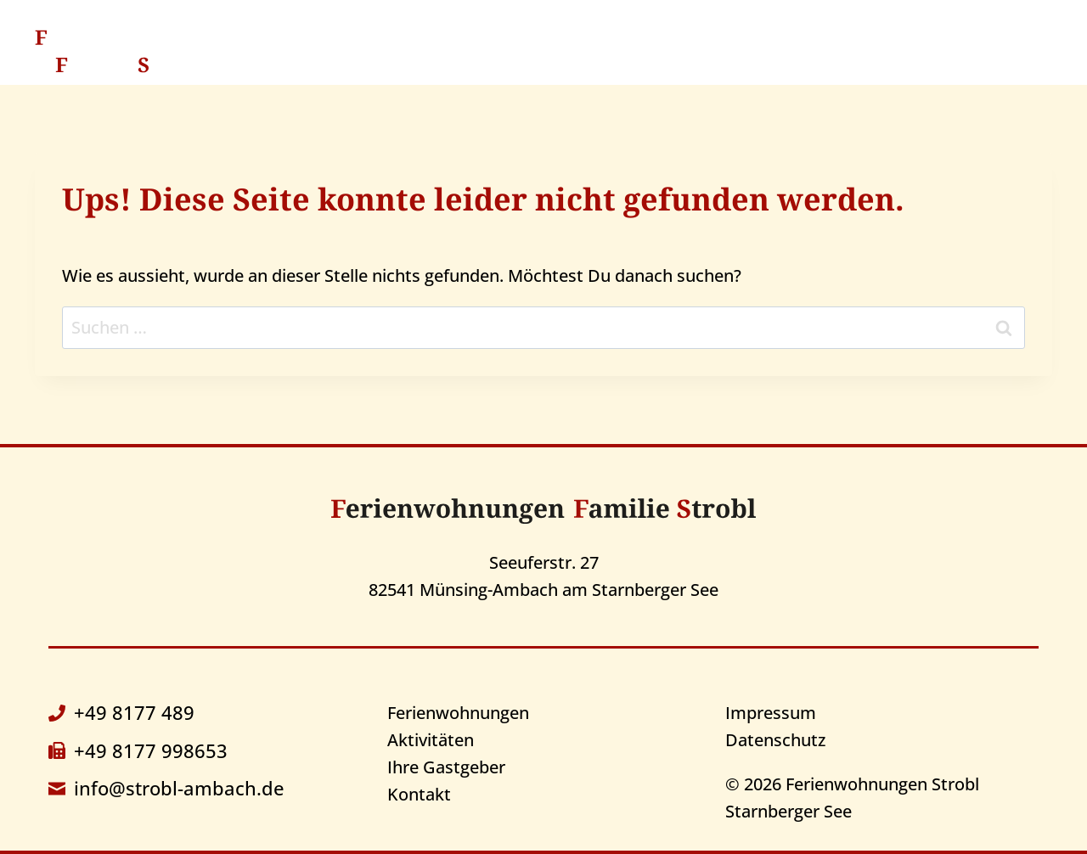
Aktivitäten (632, 50)
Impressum (770, 712)
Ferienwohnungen (458, 712)
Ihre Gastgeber (779, 50)
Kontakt (913, 50)
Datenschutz (775, 739)
